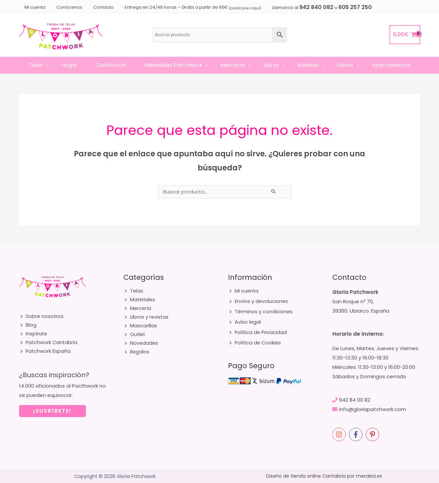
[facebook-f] (356, 434)
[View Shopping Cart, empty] (405, 34)
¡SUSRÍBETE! (52, 414)
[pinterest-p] (373, 434)
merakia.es (369, 476)
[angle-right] (41, 317)
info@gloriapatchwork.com (372, 409)
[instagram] (340, 434)
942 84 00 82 (354, 399)
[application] (51, 65)
